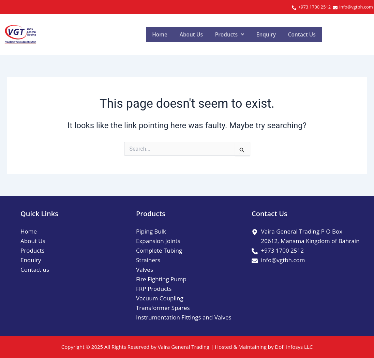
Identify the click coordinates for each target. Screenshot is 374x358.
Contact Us (345, 34)
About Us (204, 34)
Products (253, 34)
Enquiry (299, 34)
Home (164, 34)
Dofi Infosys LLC (294, 346)
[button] (253, 34)
